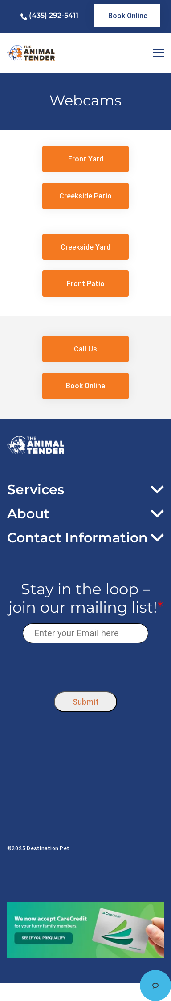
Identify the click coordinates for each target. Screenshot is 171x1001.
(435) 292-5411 (53, 15)
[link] (127, 15)
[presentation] (85, 665)
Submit (85, 702)
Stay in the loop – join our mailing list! (85, 598)
